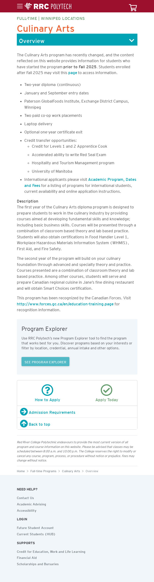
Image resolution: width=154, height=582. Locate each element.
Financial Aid (27, 557)
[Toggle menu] (44, 6)
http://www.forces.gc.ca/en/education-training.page (65, 303)
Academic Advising (31, 503)
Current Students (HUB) (36, 533)
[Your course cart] (133, 6)
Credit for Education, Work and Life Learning (51, 551)
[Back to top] (77, 423)
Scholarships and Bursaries (38, 563)
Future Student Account (35, 527)
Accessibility (26, 510)
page (72, 71)
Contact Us (25, 497)
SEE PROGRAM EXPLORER (45, 361)
